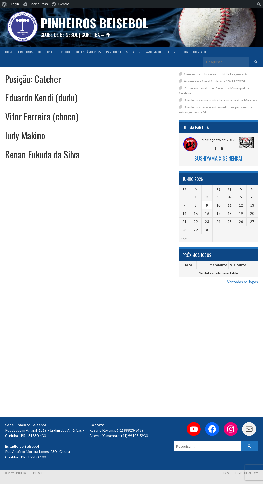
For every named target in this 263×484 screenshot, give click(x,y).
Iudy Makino (25, 135)
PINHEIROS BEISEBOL (94, 23)
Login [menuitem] (15, 4)
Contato (199, 51)
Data (187, 265)
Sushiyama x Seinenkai (218, 158)
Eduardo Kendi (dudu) (41, 97)
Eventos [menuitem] (61, 4)
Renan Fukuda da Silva (42, 154)
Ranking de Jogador (160, 51)
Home (9, 51)
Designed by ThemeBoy (240, 473)
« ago (184, 238)
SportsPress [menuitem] (39, 4)
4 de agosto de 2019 (218, 140)
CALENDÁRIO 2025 (88, 51)
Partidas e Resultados (123, 51)
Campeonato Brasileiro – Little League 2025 (217, 74)
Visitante (238, 265)
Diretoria (45, 51)
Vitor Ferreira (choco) (41, 116)
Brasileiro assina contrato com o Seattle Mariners (220, 100)
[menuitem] (4, 4)
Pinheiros (25, 51)
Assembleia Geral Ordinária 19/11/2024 (214, 81)
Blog (184, 51)
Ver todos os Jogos (242, 281)
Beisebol (64, 51)
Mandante (218, 265)
